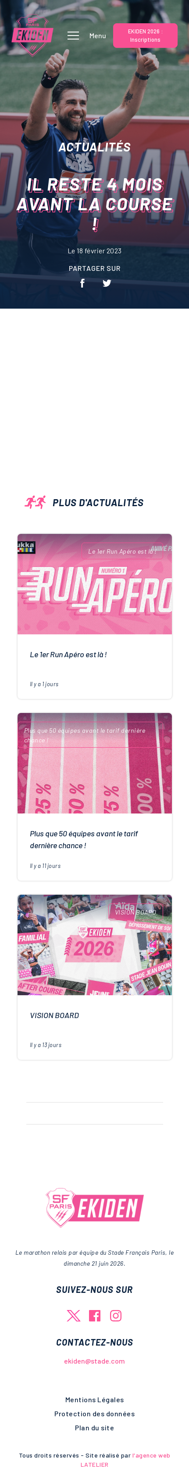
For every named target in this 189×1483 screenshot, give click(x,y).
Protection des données (94, 1413)
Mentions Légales (94, 1399)
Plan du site (94, 1427)
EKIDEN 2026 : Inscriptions (145, 35)
